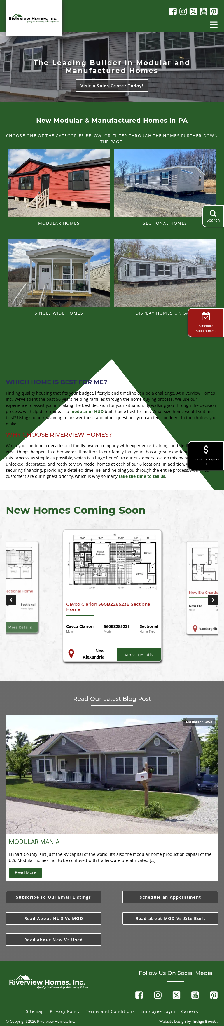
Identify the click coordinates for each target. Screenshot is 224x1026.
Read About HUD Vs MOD (53, 918)
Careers (189, 1011)
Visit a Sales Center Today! (112, 85)
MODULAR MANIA (34, 841)
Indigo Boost (204, 1021)
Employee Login (158, 1011)
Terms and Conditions (110, 1011)
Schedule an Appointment (170, 897)
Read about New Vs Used (53, 940)
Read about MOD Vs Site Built (170, 918)
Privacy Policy (65, 1011)
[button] (11, 600)
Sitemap (35, 1011)
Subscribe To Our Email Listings (53, 897)
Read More (25, 872)
